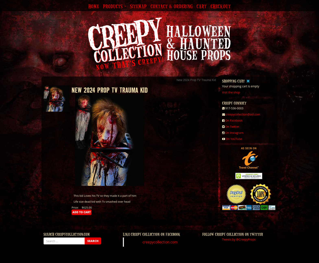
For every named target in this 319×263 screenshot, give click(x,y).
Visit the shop (231, 92)
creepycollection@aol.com (243, 114)
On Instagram (234, 133)
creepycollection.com (159, 242)
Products (114, 6)
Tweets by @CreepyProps (239, 239)
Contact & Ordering (171, 6)
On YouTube (234, 139)
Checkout (221, 6)
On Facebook (234, 120)
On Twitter (232, 127)
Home (93, 6)
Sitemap (138, 6)
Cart (201, 6)
